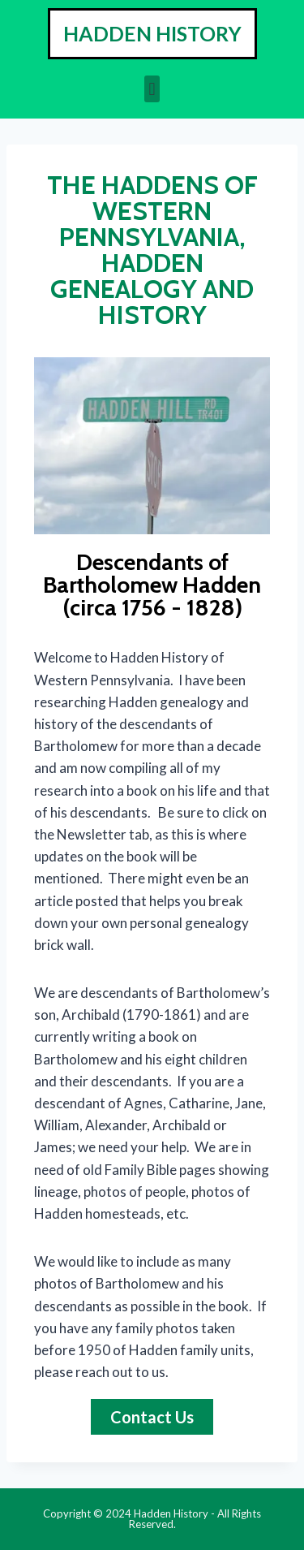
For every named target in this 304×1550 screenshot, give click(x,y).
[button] (152, 89)
